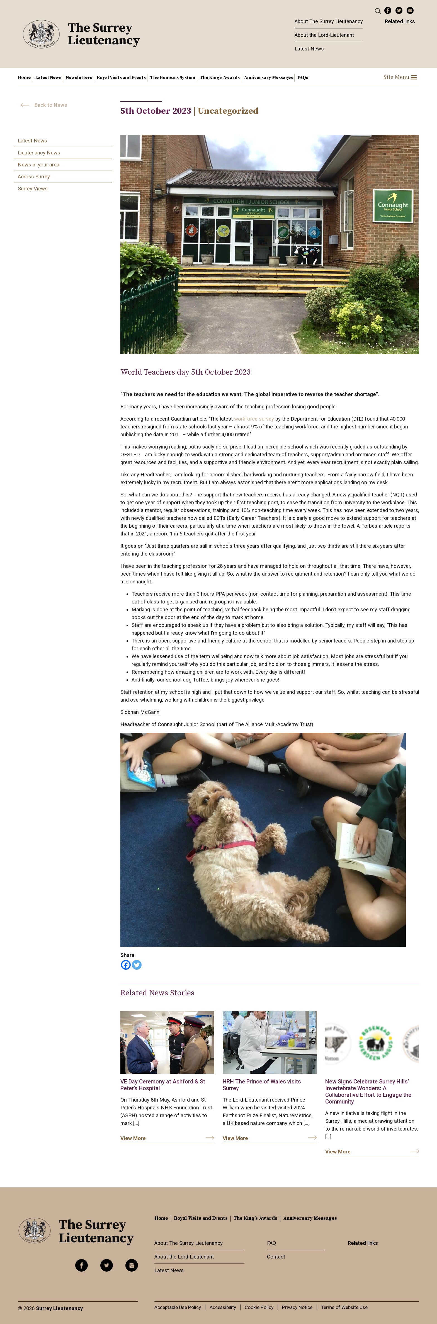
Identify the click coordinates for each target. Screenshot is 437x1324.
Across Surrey (34, 177)
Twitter (398, 10)
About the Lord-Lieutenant (324, 35)
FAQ (271, 1243)
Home (24, 77)
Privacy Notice (297, 1307)
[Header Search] (378, 11)
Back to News (51, 105)
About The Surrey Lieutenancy (329, 21)
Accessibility (223, 1307)
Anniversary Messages (268, 77)
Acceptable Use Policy (177, 1307)
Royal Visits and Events (121, 77)
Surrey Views (33, 189)
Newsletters (79, 77)
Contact (276, 1257)
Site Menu (400, 77)
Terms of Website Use (344, 1307)
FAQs (302, 77)
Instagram (410, 10)
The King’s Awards (220, 77)
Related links (400, 21)
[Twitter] (137, 965)
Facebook (387, 10)
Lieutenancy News (39, 153)
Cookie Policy (259, 1307)
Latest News (309, 49)
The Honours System (172, 77)
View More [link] (133, 1138)
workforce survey (254, 419)
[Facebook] (126, 965)
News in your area (38, 165)
